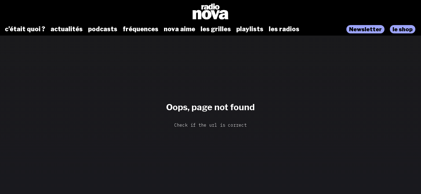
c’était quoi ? (25, 29)
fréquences (140, 29)
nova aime (179, 29)
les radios (284, 29)
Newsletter (365, 29)
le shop (403, 29)
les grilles (216, 29)
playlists (249, 29)
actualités (66, 29)
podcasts (102, 29)
